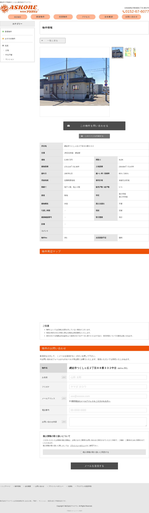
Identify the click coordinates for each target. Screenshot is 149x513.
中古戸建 (8, 55)
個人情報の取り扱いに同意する (94, 452)
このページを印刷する (94, 136)
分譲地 (70, 486)
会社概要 (28, 486)
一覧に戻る (52, 40)
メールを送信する (94, 466)
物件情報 (18, 486)
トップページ (5, 486)
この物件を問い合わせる (94, 126)
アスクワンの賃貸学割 (84, 486)
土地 (7, 50)
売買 (6, 46)
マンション (9, 59)
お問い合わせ (39, 486)
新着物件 (8, 32)
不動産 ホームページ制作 (74, 511)
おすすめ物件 (10, 39)
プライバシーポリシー (78, 446)
